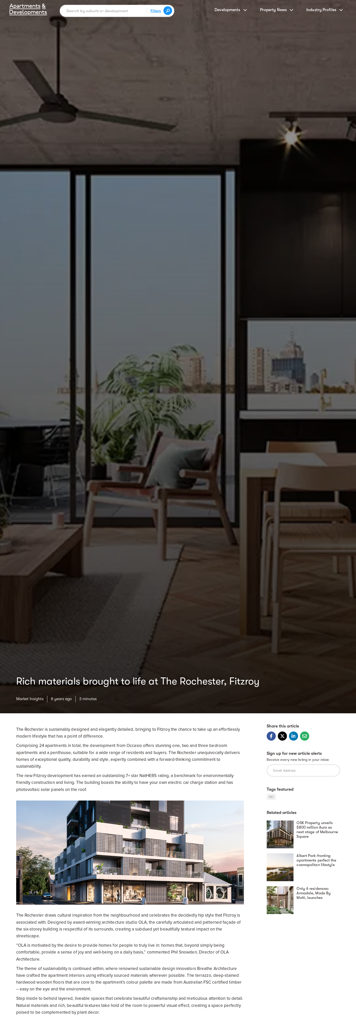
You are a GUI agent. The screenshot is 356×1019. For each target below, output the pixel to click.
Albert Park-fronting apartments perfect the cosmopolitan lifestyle (316, 860)
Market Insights (30, 699)
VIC (271, 797)
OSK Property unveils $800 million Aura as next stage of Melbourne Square (317, 830)
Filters (156, 11)
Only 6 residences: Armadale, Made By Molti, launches (314, 893)
